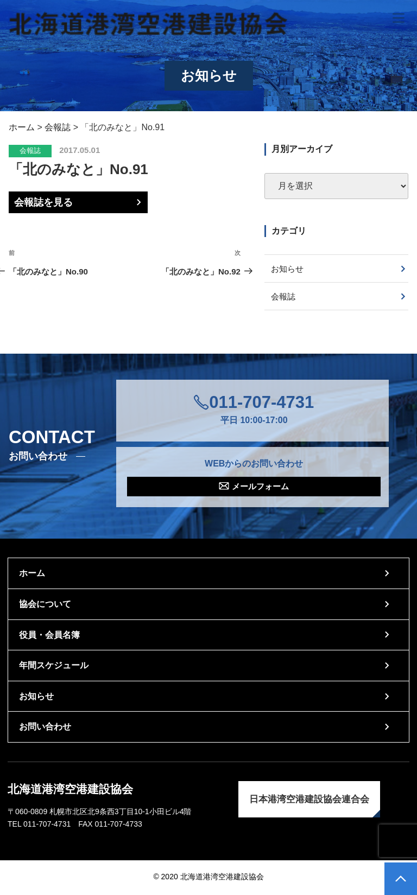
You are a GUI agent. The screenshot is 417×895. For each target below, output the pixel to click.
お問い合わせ (45, 728)
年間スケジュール (54, 667)
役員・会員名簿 (49, 637)
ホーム (32, 575)
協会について (45, 606)
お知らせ (288, 268)
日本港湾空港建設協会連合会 (309, 801)
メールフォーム (260, 488)
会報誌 (30, 150)
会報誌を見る (43, 202)
